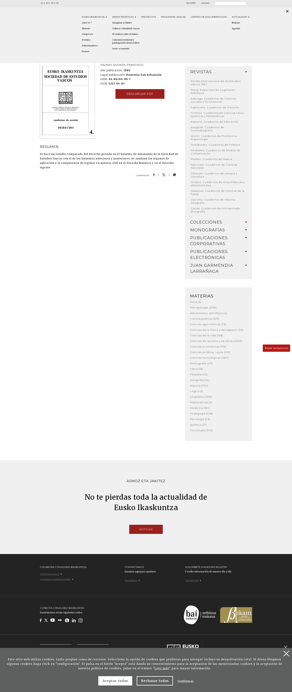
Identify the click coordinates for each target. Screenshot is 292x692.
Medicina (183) (200, 407)
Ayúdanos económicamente (56, 579)
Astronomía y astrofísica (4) (208, 313)
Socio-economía (120, 48)
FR (52, 3)
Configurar (185, 681)
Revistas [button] (218, 71)
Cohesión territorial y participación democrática (125, 41)
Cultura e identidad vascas (126, 28)
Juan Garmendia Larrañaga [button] (218, 268)
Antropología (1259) (203, 307)
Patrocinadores (90, 45)
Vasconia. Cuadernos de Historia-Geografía (213, 201)
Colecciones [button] (218, 222)
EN (57, 3)
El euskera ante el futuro (125, 34)
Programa (173, 16)
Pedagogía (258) (201, 413)
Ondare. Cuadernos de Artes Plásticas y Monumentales (218, 184)
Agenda (236, 28)
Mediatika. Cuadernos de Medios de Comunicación (215, 152)
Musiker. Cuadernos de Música (211, 159)
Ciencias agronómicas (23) (208, 324)
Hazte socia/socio (276, 348)
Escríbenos (132, 580)
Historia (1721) (199, 385)
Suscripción (193, 580)
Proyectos (148, 16)
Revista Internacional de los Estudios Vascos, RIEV (216, 83)
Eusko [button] (94, 16)
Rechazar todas (155, 681)
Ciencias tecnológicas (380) (209, 357)
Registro (191, 3)
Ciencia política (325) (204, 318)
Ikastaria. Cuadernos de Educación (214, 121)
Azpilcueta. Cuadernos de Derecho (215, 107)
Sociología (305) (201, 430)
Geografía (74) (200, 380)
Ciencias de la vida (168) (206, 335)
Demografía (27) (201, 363)
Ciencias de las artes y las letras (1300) (216, 340)
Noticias (236, 22)
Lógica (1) (196, 391)
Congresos (87, 34)
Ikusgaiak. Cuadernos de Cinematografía (207, 129)
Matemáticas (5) (201, 402)
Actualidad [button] (241, 16)
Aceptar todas (115, 681)
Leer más (161, 668)
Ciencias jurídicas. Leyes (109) (210, 352)
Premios (86, 40)
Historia (86, 28)
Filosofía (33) (199, 374)
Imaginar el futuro (122, 22)
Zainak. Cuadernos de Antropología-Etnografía (216, 210)
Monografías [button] (218, 230)
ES (47, 3)
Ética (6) (195, 301)
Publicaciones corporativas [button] (218, 240)
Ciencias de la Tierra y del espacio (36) (216, 329)
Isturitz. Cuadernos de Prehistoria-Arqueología (214, 137)
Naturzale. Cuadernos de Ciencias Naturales (214, 166)
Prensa (85, 51)
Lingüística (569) (201, 396)
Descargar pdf (140, 94)
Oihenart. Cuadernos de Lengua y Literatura (214, 175)
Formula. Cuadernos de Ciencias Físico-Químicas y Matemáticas (218, 114)
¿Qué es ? (87, 22)
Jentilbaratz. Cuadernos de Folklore (215, 144)
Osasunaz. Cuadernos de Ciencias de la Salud (218, 192)
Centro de (209, 16)
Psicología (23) (200, 419)
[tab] (218, 72)
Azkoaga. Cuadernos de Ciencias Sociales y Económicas (213, 100)
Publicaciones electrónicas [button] (218, 254)
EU (42, 3)
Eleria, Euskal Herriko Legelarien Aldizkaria (213, 91)
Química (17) (198, 424)
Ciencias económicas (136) (208, 346)
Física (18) (196, 368)
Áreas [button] (124, 16)
